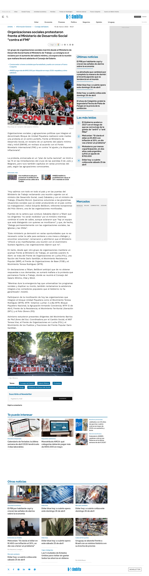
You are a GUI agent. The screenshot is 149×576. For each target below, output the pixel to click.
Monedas (80, 205)
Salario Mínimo (43, 383)
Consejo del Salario (42, 27)
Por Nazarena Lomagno (15, 549)
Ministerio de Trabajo (16, 387)
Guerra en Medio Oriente (111, 11)
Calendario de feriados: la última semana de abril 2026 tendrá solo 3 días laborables (23, 444)
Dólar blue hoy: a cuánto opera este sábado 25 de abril (56, 542)
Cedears (103, 205)
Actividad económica (40, 11)
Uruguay (111, 22)
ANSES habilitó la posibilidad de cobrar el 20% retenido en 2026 (61, 178)
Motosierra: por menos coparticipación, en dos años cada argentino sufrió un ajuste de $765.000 (93, 151)
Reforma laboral (81, 11)
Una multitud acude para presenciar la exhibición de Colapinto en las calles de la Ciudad (28, 179)
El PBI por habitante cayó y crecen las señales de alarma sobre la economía (90, 64)
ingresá (144, 16)
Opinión (99, 22)
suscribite (138, 16)
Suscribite (62, 398)
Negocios (86, 22)
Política (74, 22)
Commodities (95, 205)
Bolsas (86, 205)
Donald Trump (26, 11)
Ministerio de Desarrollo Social (39, 387)
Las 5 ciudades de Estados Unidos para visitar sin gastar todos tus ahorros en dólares (55, 555)
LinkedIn (24, 569)
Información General (23, 27)
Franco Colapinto (95, 11)
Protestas (57, 383)
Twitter (9, 569)
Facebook (13, 569)
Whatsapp (35, 569)
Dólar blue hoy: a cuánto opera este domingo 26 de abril (91, 86)
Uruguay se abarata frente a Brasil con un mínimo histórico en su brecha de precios (91, 543)
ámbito (10, 27)
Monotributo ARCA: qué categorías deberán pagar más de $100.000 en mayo (56, 444)
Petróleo (52, 11)
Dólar (16, 11)
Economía (48, 22)
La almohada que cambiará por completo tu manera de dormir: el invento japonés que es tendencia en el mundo (91, 76)
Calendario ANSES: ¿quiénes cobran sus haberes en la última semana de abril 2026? (97, 439)
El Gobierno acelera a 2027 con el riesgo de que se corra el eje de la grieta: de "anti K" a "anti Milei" (93, 127)
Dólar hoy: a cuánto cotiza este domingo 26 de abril (91, 94)
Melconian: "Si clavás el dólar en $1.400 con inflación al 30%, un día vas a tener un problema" (94, 139)
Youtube (29, 569)
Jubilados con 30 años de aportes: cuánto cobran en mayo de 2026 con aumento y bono (97, 426)
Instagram (18, 569)
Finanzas (61, 22)
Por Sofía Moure (80, 560)
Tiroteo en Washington (65, 11)
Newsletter (144, 22)
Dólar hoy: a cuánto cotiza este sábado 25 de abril (93, 162)
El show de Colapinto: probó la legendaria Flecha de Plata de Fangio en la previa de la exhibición (91, 105)
